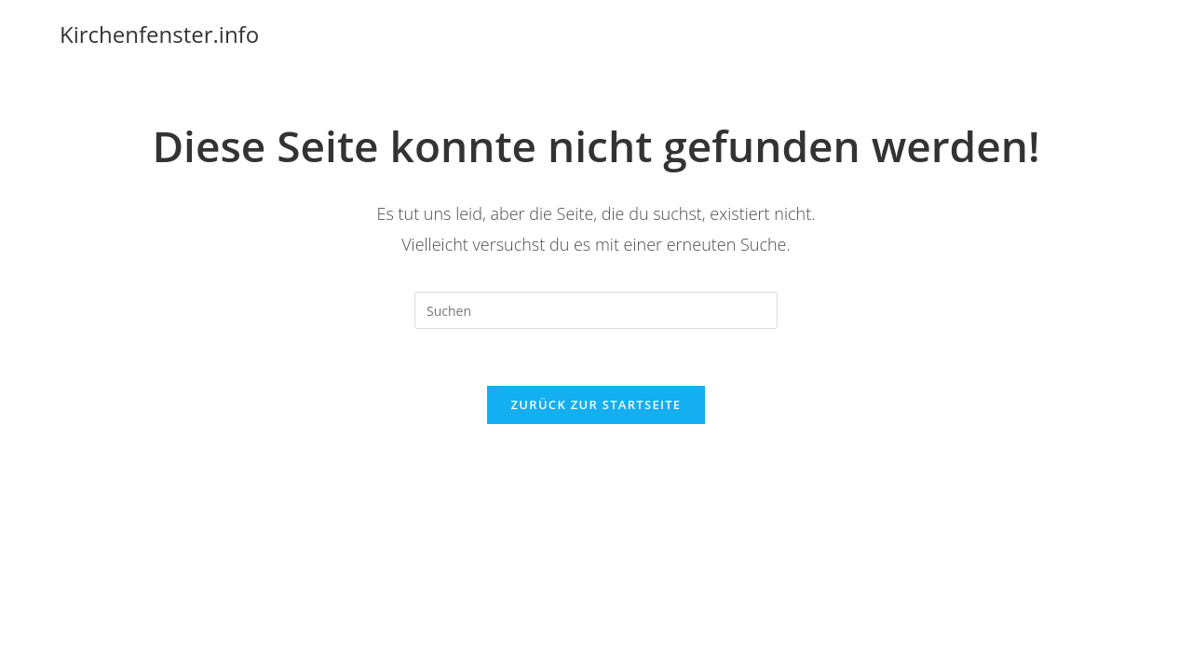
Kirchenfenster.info (159, 34)
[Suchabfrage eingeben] (596, 310)
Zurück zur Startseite (596, 404)
